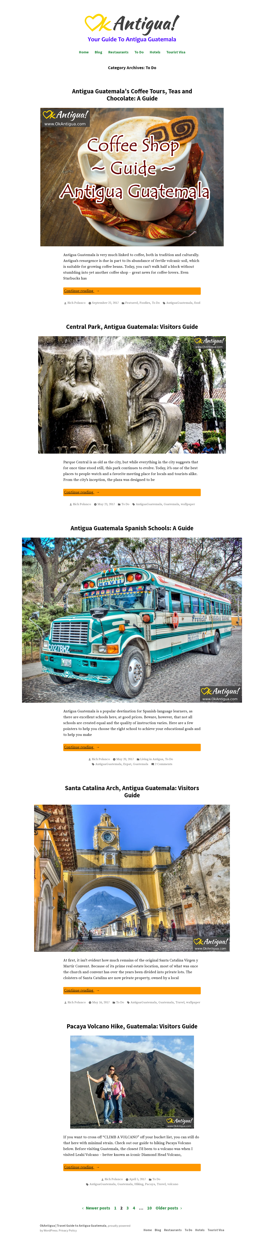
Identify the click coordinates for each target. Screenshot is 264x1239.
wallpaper (188, 504)
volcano (172, 1184)
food (197, 303)
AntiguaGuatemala (179, 303)
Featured (131, 303)
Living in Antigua (151, 759)
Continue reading (89, 291)
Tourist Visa (175, 52)
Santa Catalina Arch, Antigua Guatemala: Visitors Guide (132, 791)
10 (149, 1208)
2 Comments (163, 764)
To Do (139, 52)
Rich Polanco (76, 303)
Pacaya (150, 1184)
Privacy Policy (68, 1230)
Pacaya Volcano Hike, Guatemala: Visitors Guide (132, 1026)
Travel (179, 1002)
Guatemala (171, 504)
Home (84, 52)
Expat (127, 764)
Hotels (155, 52)
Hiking (138, 1184)
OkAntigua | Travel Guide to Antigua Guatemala (73, 1226)
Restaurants (118, 52)
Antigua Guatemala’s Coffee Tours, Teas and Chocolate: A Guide (132, 94)
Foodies (145, 303)
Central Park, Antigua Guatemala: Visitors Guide (132, 327)
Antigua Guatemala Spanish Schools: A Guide (132, 528)
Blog (98, 52)
